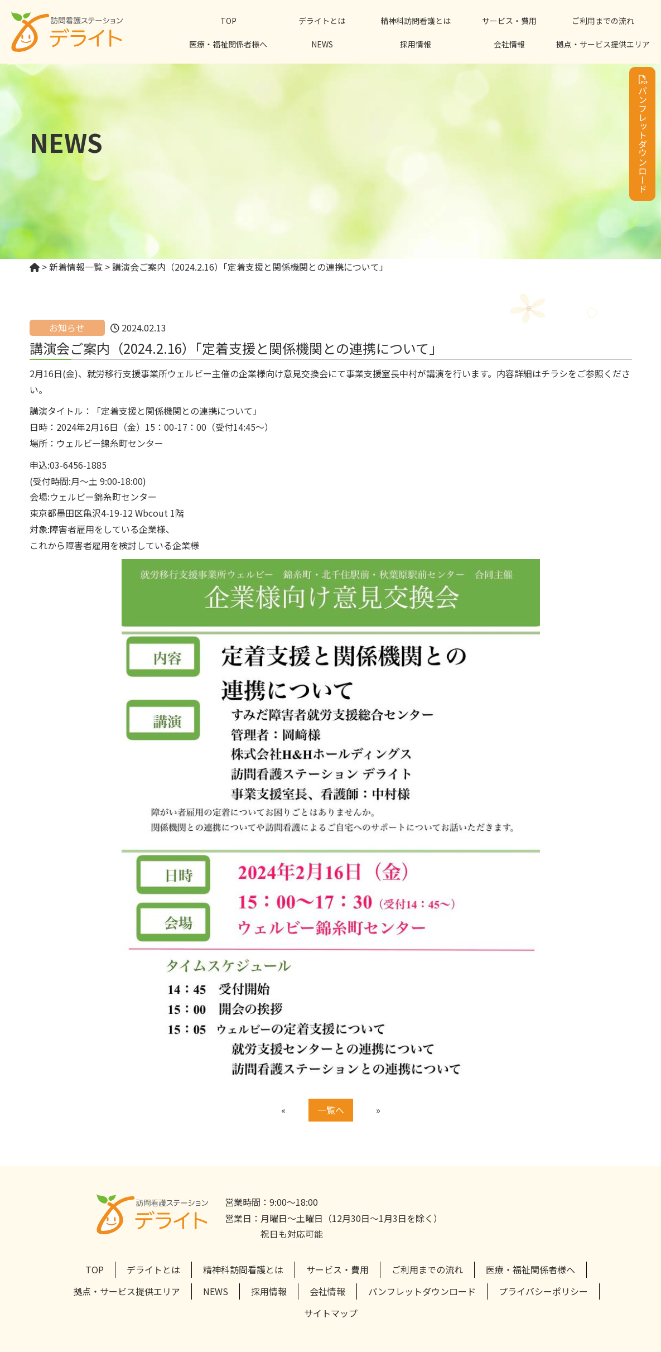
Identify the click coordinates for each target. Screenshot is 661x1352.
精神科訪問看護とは (415, 20)
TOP (228, 20)
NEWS (322, 44)
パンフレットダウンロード (642, 134)
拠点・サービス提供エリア (603, 44)
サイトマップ (331, 1313)
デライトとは (321, 20)
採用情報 (415, 44)
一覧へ (330, 1110)
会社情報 (509, 44)
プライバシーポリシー (543, 1291)
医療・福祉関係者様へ (228, 44)
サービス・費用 (509, 20)
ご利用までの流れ (603, 20)
